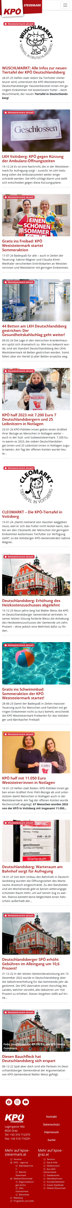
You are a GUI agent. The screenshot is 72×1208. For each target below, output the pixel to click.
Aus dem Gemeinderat (49, 1170)
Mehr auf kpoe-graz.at (50, 1152)
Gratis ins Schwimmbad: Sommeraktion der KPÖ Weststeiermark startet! (23, 694)
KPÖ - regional (21, 1162)
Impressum (51, 1132)
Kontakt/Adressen (56, 1181)
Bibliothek (24, 1194)
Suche (51, 1140)
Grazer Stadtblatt (55, 1185)
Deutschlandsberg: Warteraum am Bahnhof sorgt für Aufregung (32, 869)
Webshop (18, 1197)
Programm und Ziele (24, 1200)
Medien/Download (23, 1178)
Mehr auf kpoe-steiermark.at (17, 1152)
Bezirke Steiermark (21, 1174)
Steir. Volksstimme (22, 1190)
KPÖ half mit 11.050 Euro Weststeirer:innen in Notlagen (28, 780)
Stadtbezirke (53, 1175)
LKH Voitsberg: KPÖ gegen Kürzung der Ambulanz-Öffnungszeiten (33, 158)
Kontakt (51, 1116)
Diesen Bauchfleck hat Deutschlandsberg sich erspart (28, 1058)
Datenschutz (51, 1124)
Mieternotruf (53, 1165)
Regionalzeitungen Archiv (25, 1183)
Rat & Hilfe (52, 1162)
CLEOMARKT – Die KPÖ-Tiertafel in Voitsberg (32, 514)
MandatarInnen (54, 1178)
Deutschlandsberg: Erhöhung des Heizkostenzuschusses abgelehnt (31, 603)
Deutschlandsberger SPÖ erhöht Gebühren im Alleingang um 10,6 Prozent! (31, 964)
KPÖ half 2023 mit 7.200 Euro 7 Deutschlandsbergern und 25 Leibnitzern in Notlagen (29, 419)
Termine (18, 1159)
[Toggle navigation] (65, 5)
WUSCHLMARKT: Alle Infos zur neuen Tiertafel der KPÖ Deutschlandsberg (34, 70)
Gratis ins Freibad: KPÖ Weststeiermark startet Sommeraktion (22, 245)
